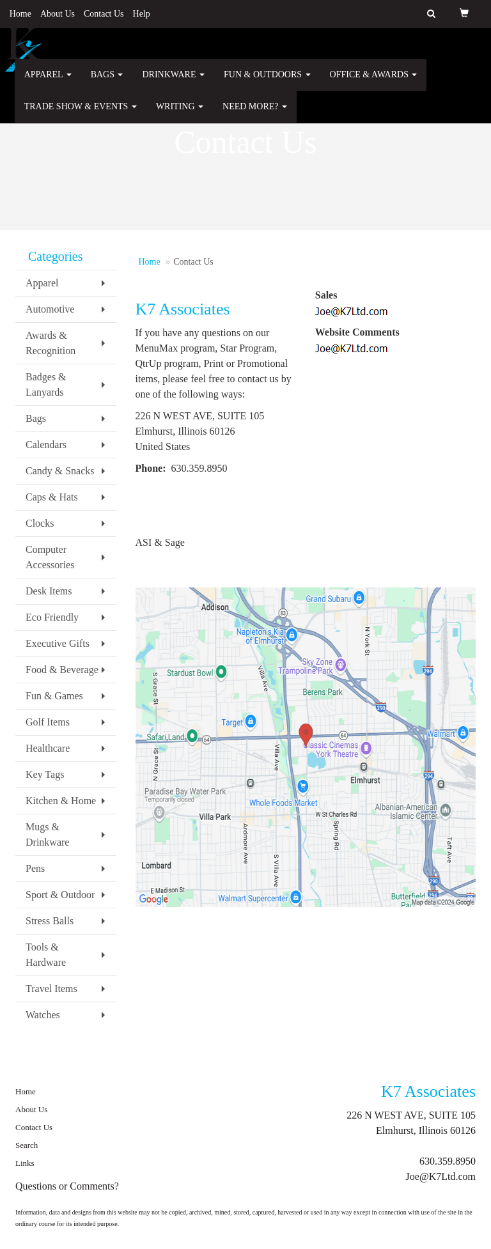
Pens (35, 868)
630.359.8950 (447, 1161)
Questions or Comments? (67, 1186)
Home (20, 14)
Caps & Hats (52, 497)
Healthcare (48, 748)
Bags (107, 83)
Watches (43, 1014)
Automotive (50, 309)
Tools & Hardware (46, 955)
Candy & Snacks (60, 470)
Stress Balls (50, 920)
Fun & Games (54, 695)
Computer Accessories (50, 557)
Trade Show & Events (80, 115)
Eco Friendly (52, 617)
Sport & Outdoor (60, 894)
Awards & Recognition (50, 343)
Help (141, 14)
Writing (179, 115)
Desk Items (49, 591)
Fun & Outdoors (267, 83)
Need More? (254, 115)
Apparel (48, 83)
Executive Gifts (58, 643)
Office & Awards (373, 83)
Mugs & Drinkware (47, 834)
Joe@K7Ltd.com (441, 1176)
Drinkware (173, 83)
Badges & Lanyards (46, 384)
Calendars (46, 444)
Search (26, 1145)
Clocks (40, 523)
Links (25, 1163)
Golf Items (48, 722)
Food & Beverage (62, 669)
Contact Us (104, 14)
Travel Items (51, 988)
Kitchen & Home (61, 800)
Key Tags (45, 774)
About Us (57, 14)
